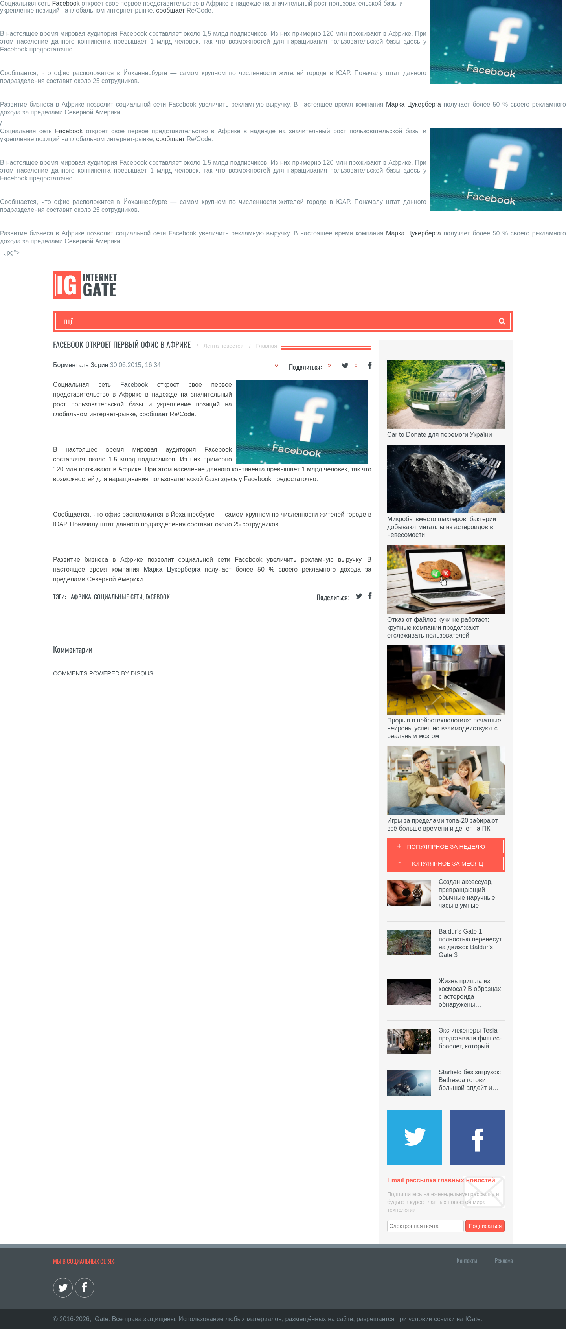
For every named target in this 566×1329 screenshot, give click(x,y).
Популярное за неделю (446, 846)
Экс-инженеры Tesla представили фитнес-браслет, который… (470, 1038)
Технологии (78, 321)
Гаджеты (301, 321)
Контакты (467, 1260)
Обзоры (265, 321)
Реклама (504, 1260)
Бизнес (160, 321)
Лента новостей (224, 346)
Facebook (65, 3)
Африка (81, 596)
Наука (192, 321)
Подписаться (485, 1226)
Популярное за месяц (446, 863)
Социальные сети (118, 596)
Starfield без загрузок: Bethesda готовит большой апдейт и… (470, 1080)
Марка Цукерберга (413, 104)
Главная (266, 346)
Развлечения (120, 321)
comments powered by (103, 673)
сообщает (170, 10)
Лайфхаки (227, 321)
